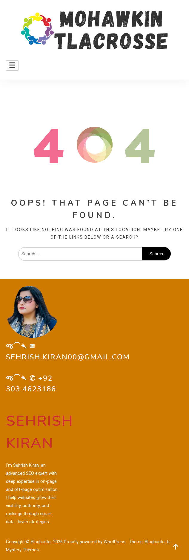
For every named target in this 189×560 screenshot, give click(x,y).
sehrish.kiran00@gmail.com (68, 357)
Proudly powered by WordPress (95, 541)
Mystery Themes (22, 550)
